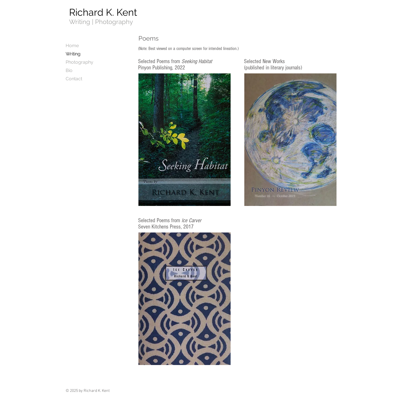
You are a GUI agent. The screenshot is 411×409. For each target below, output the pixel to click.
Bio (69, 70)
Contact (74, 78)
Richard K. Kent (103, 12)
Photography (79, 62)
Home (72, 45)
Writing (73, 54)
